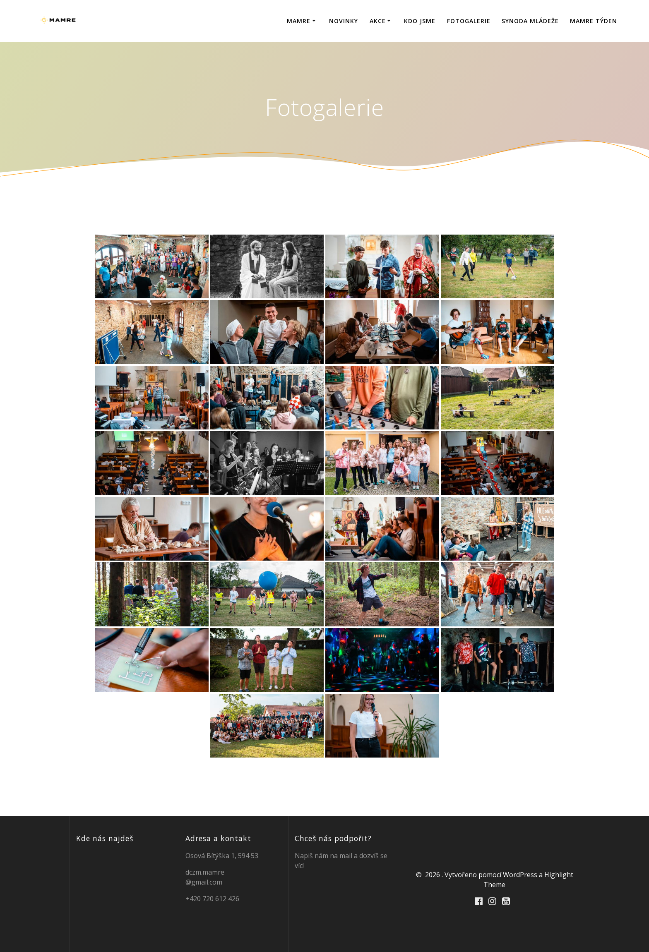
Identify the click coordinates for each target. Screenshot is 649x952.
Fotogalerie (468, 21)
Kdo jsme (419, 21)
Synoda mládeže (530, 21)
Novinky (343, 21)
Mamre (298, 21)
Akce (378, 21)
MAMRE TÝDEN (593, 21)
